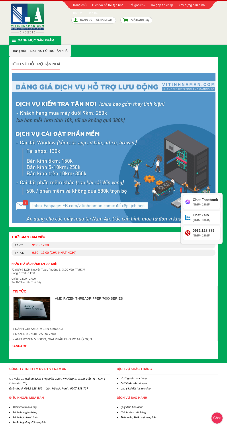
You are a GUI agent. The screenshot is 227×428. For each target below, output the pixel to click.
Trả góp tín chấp (162, 5)
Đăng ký (86, 20)
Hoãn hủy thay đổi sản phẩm (30, 422)
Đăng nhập (104, 20)
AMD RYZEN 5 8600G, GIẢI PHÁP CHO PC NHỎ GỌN (53, 339)
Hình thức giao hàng (25, 412)
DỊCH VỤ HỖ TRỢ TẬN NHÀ (49, 50)
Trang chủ (79, 5)
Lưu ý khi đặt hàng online (136, 388)
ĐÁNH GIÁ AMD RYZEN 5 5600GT (39, 329)
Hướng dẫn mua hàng (134, 378)
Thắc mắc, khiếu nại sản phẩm (139, 417)
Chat (217, 418)
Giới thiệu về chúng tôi (134, 383)
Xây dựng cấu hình (191, 5)
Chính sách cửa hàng (133, 412)
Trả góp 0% (137, 5)
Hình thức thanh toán (25, 417)
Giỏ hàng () (140, 20)
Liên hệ (93, 13)
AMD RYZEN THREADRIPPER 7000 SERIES (89, 298)
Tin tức (77, 13)
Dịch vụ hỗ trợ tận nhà (107, 5)
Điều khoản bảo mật (25, 407)
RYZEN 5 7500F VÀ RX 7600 (35, 334)
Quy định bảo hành (132, 407)
